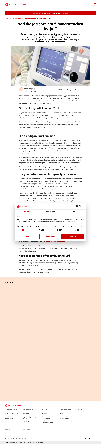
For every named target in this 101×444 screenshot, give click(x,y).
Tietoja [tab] (74, 211)
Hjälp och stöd (28, 410)
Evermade (93, 439)
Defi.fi (6, 442)
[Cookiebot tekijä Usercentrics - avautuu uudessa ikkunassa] (77, 206)
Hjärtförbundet (65, 410)
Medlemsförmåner (46, 425)
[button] (91, 4)
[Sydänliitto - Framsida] (13, 405)
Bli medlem (44, 413)
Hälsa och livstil (9, 418)
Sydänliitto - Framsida (17, 4)
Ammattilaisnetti (39, 442)
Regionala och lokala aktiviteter (49, 416)
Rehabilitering (26, 413)
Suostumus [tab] (27, 211)
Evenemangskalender (47, 422)
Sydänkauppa (30, 442)
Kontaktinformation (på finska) (68, 421)
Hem (6, 18)
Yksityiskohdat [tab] (50, 211)
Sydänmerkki (22, 442)
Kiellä (27, 236)
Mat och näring (9, 416)
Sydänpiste (26, 421)
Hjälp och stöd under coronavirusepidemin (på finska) (29, 417)
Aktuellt (62, 413)
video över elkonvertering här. (55, 242)
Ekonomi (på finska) (65, 418)
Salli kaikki (73, 236)
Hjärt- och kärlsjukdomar (16, 18)
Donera (80, 410)
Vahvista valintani (50, 236)
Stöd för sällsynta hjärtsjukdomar (45, 419)
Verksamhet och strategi (66, 416)
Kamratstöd (27, 430)
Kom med (44, 410)
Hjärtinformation (11, 410)
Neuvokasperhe (13, 442)
